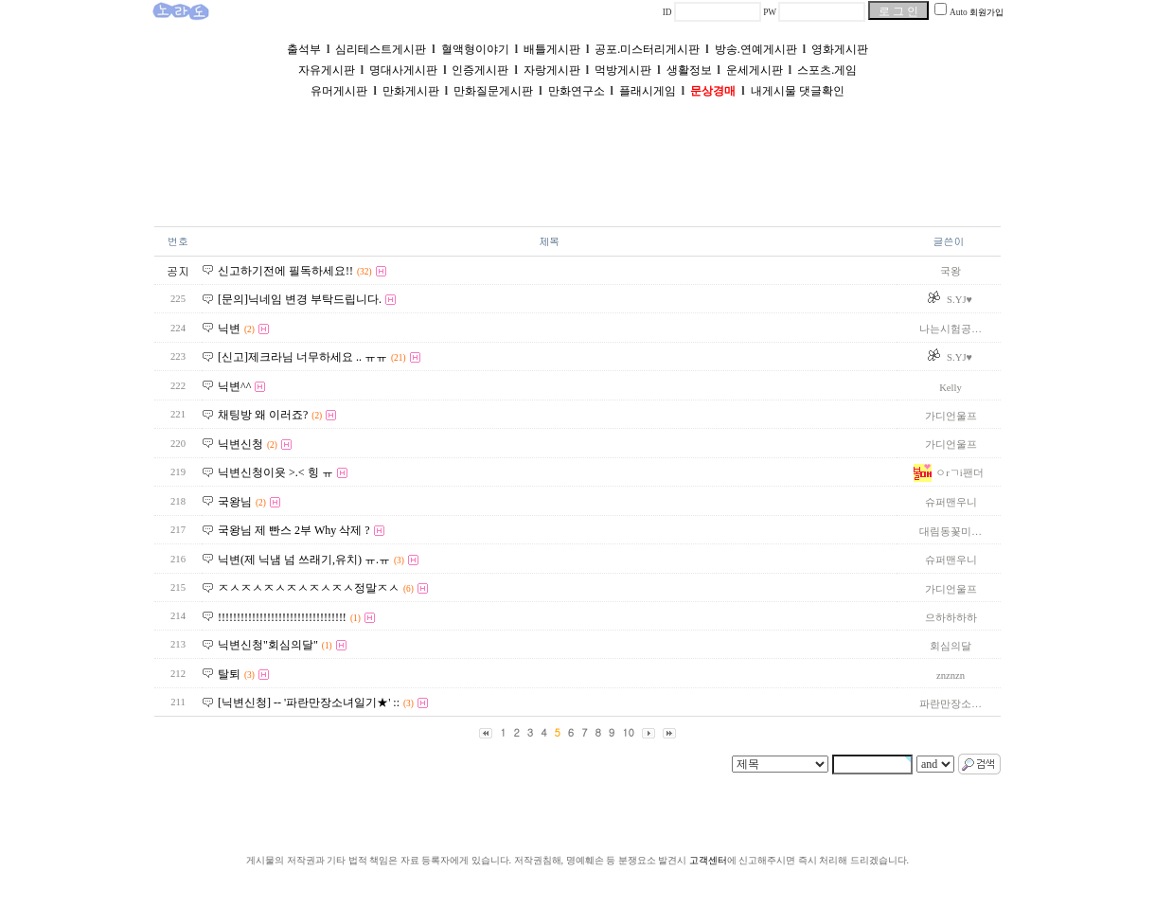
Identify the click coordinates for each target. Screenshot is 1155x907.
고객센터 (708, 860)
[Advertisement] (578, 164)
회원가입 (986, 12)
